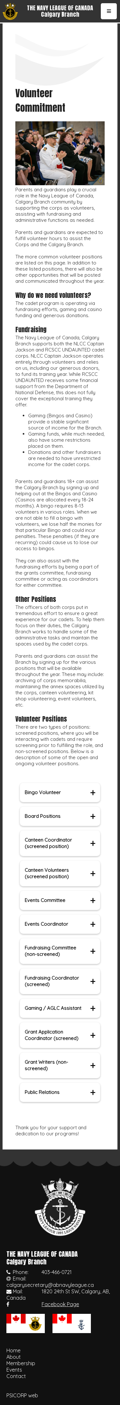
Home (13, 1350)
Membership (20, 1363)
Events (14, 1369)
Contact (16, 1376)
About (13, 1357)
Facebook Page (60, 1304)
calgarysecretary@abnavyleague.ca (50, 1285)
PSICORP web (22, 1395)
